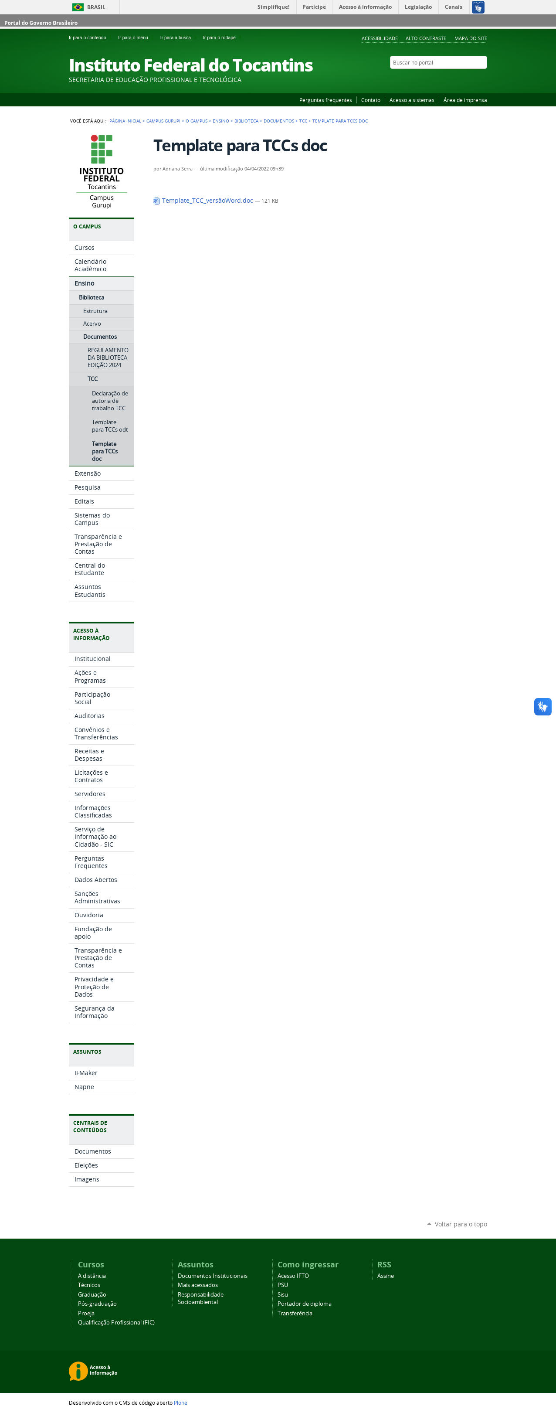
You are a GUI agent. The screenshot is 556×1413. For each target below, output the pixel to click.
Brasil (96, 7)
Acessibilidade (380, 38)
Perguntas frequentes (325, 99)
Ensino (221, 121)
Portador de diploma (305, 1303)
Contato (370, 99)
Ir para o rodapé (223, 37)
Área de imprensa (465, 99)
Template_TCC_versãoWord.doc (204, 200)
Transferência (295, 1313)
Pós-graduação (97, 1303)
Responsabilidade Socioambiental (201, 1298)
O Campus (196, 121)
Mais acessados (198, 1285)
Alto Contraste (426, 38)
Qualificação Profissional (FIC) (116, 1322)
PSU (283, 1285)
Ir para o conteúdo (92, 37)
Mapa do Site (470, 38)
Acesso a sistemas (412, 99)
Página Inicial (125, 121)
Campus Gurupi (163, 121)
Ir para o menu (137, 37)
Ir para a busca (180, 37)
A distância (92, 1276)
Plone (180, 1402)
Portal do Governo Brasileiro (41, 23)
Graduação (92, 1294)
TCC (303, 121)
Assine (385, 1276)
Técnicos (89, 1285)
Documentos (279, 121)
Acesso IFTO (293, 1276)
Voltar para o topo (461, 1224)
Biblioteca (246, 121)
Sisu (283, 1294)
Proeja (86, 1313)
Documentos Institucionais (212, 1276)
